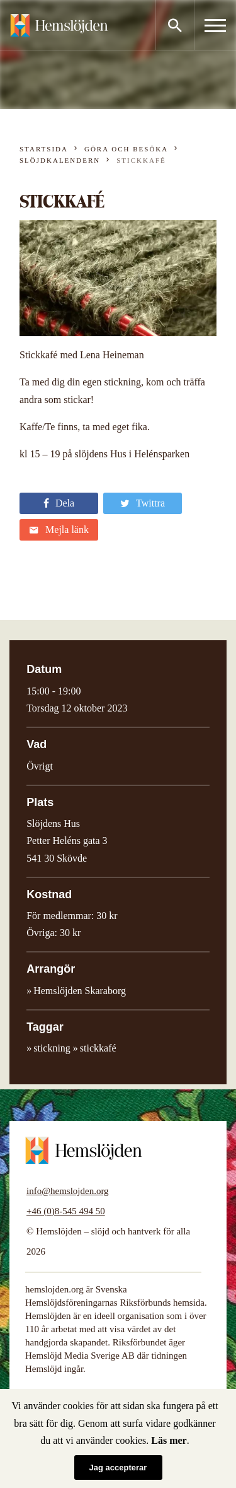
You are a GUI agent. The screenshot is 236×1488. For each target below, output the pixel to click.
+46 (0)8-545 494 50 (65, 1211)
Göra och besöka (126, 149)
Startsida (44, 149)
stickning (51, 1048)
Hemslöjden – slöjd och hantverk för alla (59, 25)
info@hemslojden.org (67, 1191)
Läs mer (168, 1440)
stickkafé (98, 1048)
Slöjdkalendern (60, 160)
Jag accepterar (118, 1467)
